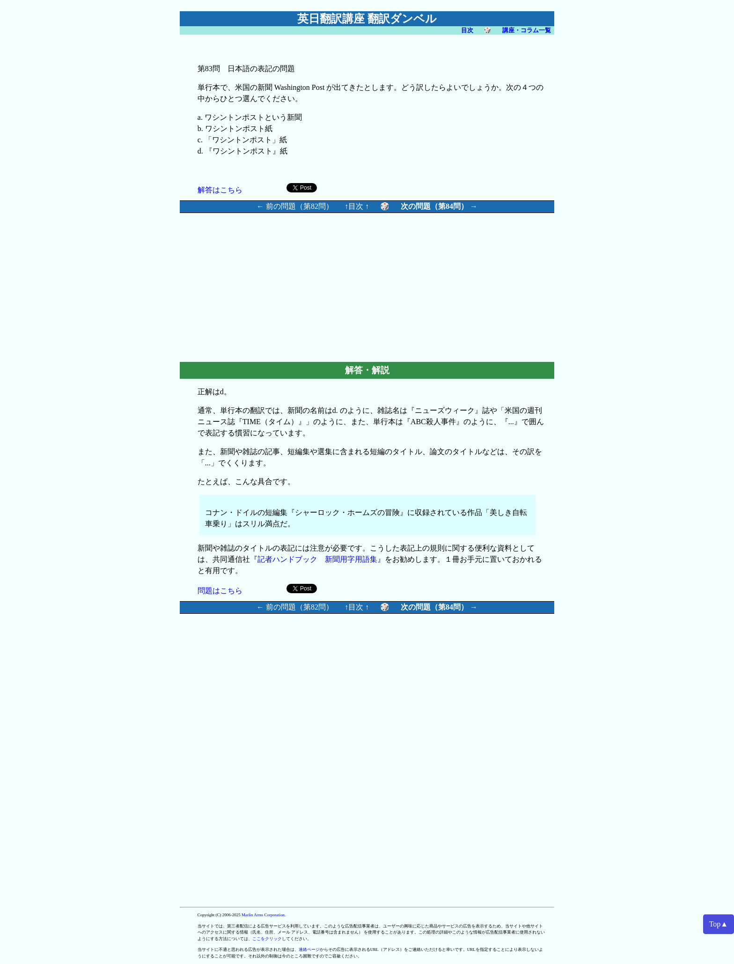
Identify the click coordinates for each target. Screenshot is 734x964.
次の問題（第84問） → (439, 206)
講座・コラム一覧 (526, 30)
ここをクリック (267, 938)
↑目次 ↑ (357, 206)
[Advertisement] (287, 286)
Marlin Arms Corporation (263, 914)
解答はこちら (220, 190)
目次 (467, 30)
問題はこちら (220, 591)
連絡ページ (309, 949)
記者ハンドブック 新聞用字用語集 (317, 559)
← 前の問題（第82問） (295, 206)
